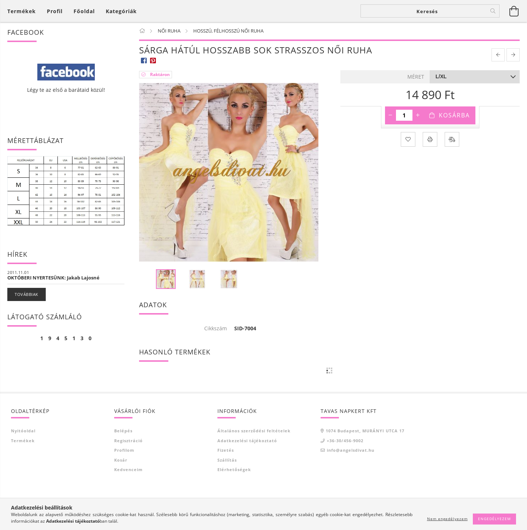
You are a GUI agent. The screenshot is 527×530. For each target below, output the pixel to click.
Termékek (23, 440)
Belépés (123, 430)
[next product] (513, 54)
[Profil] (54, 11)
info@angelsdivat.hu (350, 450)
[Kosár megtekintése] (23, 11)
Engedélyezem (494, 518)
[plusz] (417, 115)
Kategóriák (121, 11)
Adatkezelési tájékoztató (247, 440)
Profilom (124, 450)
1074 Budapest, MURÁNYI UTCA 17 (365, 430)
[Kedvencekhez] (408, 139)
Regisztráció (128, 440)
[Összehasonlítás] (452, 139)
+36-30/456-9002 (345, 440)
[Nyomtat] (430, 139)
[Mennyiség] (404, 115)
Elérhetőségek (234, 469)
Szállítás (227, 460)
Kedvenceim (128, 469)
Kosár (120, 460)
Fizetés (225, 450)
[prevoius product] (498, 54)
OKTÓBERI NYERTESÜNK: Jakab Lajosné (53, 277)
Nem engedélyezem (447, 518)
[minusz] (390, 115)
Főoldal (84, 11)
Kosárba (454, 115)
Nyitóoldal (23, 430)
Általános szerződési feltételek (254, 430)
